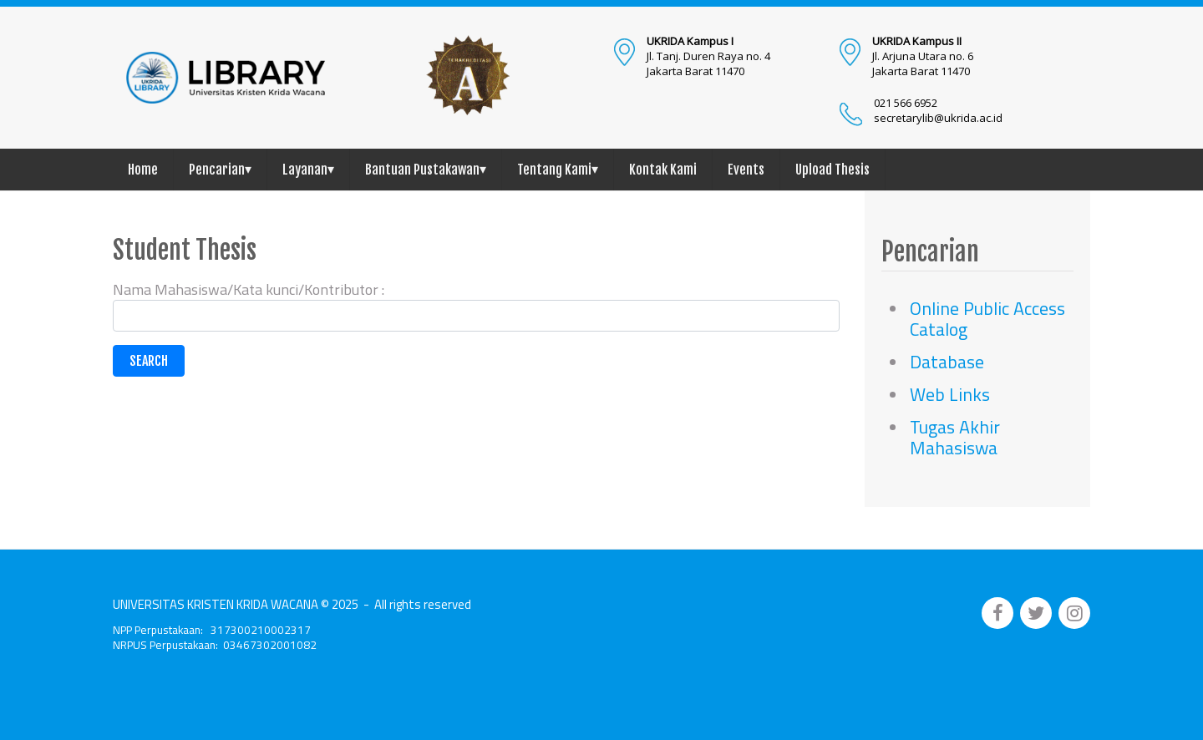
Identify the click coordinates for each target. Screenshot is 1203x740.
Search (148, 360)
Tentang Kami (557, 169)
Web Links (950, 394)
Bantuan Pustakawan (425, 169)
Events (746, 169)
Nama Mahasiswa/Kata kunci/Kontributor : (248, 289)
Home (143, 169)
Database (947, 361)
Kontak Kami (663, 169)
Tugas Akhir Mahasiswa (955, 437)
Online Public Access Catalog (987, 318)
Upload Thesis (832, 169)
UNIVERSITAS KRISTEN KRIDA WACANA (215, 604)
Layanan (308, 169)
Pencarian (220, 169)
